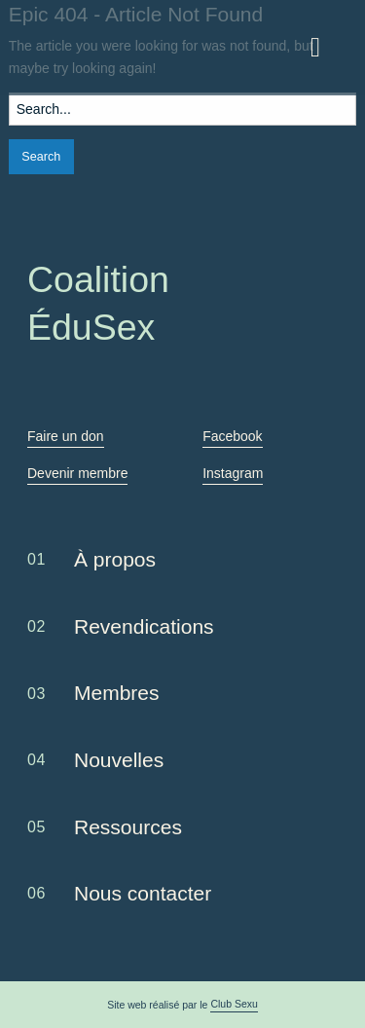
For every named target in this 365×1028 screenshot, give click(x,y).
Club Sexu (233, 1004)
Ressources (128, 827)
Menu (324, 41)
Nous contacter (142, 893)
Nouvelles (119, 760)
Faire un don (65, 436)
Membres (117, 692)
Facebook (232, 436)
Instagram (232, 473)
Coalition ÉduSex (75, 47)
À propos (115, 559)
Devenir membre (77, 473)
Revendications (144, 626)
